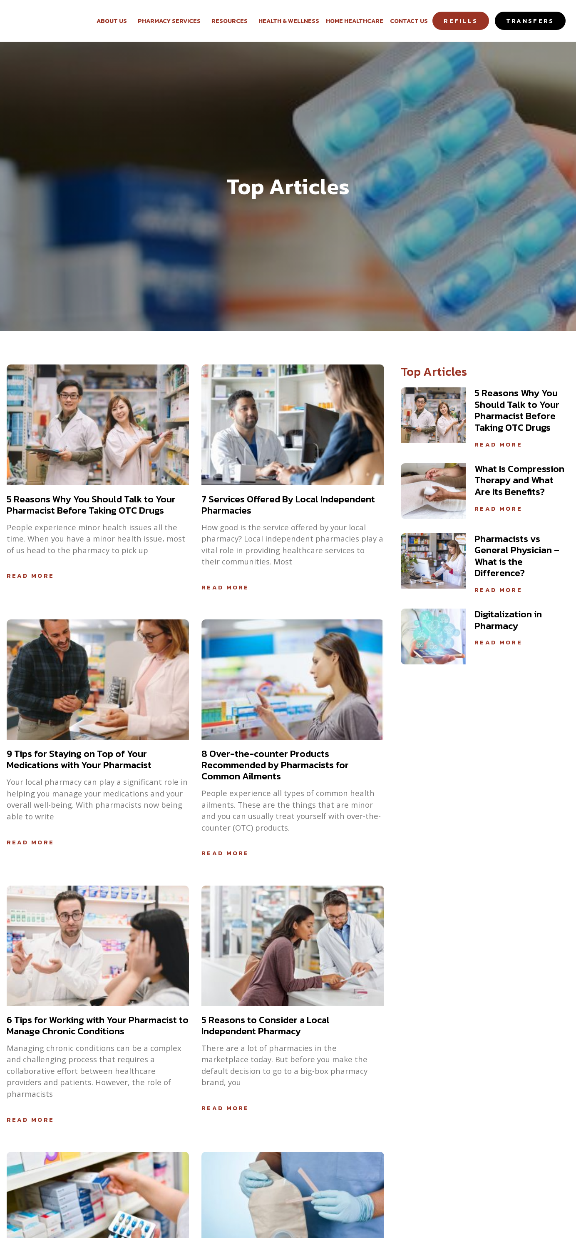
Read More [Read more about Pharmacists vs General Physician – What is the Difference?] (498, 589)
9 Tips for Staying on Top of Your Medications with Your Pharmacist (79, 759)
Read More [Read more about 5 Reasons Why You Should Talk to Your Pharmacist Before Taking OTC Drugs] (31, 575)
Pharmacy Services (171, 20)
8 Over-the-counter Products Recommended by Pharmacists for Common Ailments (275, 764)
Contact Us (409, 20)
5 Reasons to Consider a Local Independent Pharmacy (265, 1025)
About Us (114, 20)
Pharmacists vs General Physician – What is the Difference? (516, 556)
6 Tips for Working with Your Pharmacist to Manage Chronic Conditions (98, 1025)
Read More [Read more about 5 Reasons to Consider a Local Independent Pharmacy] (225, 1108)
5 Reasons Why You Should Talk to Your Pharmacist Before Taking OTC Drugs (91, 504)
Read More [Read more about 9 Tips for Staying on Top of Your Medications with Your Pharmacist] (31, 842)
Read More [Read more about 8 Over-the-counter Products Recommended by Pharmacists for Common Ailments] (225, 853)
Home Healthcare (354, 20)
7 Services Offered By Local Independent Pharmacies (288, 504)
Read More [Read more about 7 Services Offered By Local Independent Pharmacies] (225, 587)
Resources (231, 20)
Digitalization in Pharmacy (508, 620)
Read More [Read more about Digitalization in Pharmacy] (498, 642)
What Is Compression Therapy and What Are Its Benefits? (519, 480)
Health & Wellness (288, 20)
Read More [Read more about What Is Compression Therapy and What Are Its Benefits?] (498, 508)
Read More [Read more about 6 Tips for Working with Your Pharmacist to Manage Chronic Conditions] (31, 1119)
